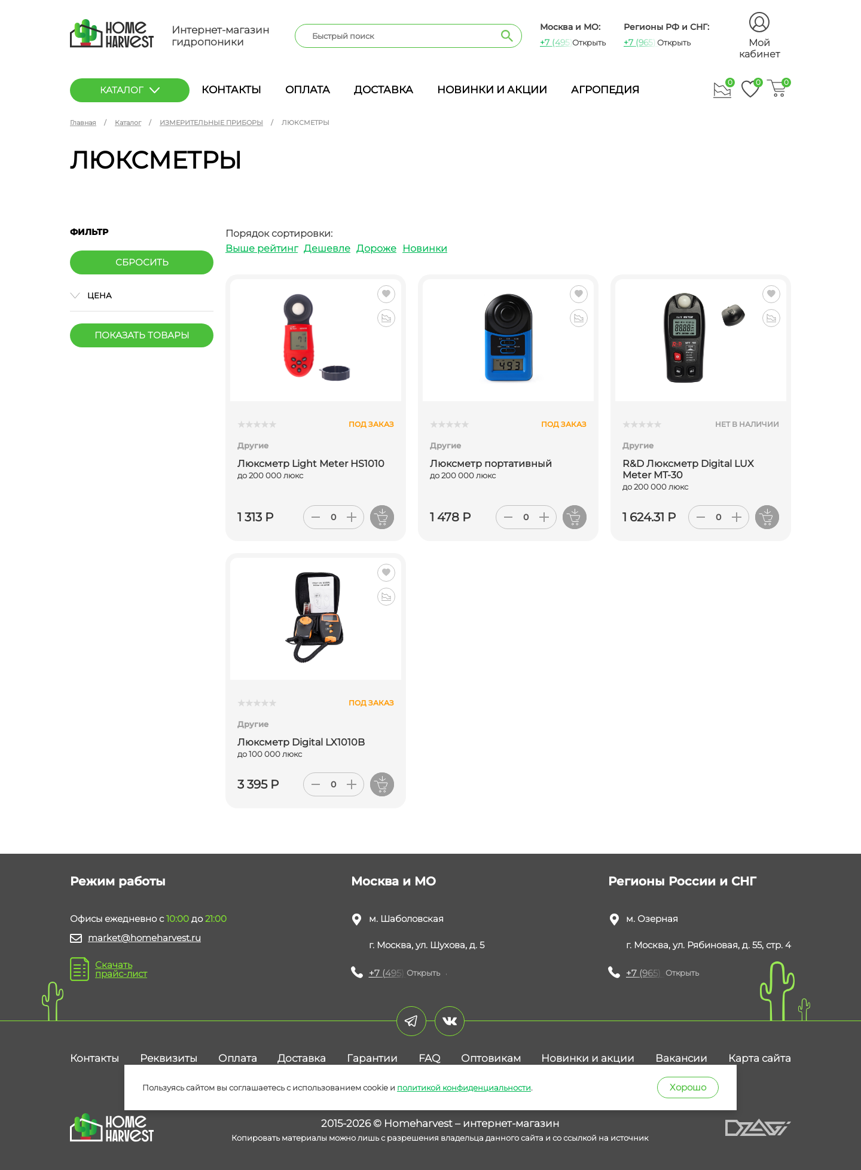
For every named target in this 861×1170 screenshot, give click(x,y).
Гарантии (372, 1058)
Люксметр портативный (491, 463)
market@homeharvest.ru (144, 937)
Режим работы (118, 881)
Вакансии (681, 1058)
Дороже (376, 248)
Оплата (307, 90)
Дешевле (327, 248)
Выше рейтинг (261, 248)
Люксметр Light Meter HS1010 (310, 463)
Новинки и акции (492, 90)
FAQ (429, 1058)
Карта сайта (759, 1058)
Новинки (424, 248)
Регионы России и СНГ (682, 881)
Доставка (383, 90)
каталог (130, 90)
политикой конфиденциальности (464, 1087)
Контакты (231, 90)
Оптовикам (491, 1058)
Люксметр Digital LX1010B (301, 742)
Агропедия (605, 90)
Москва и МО (393, 881)
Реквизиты (168, 1058)
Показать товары (141, 335)
